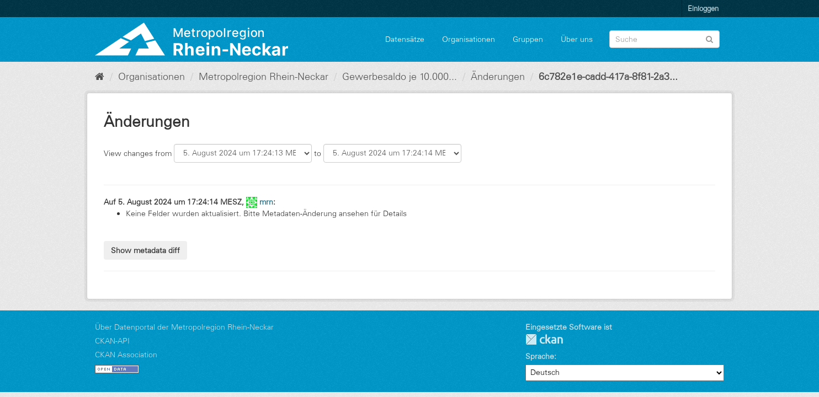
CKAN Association (126, 355)
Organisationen (468, 39)
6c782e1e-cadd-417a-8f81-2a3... (608, 77)
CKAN (544, 339)
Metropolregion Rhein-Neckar (263, 77)
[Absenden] (709, 38)
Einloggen (703, 8)
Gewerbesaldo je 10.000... (399, 77)
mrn (266, 202)
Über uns (577, 39)
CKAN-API (112, 341)
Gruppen (528, 39)
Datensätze (404, 39)
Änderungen (498, 77)
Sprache (539, 356)
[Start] (99, 77)
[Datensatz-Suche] (664, 39)
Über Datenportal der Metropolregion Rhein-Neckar (184, 327)
